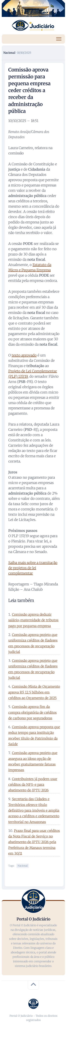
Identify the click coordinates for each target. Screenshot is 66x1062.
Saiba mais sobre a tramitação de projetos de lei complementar (32, 567)
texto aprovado (24, 355)
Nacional (9, 52)
